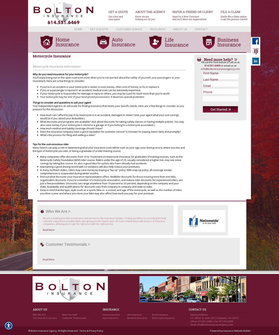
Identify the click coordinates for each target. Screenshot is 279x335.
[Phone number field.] (217, 92)
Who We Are (39, 314)
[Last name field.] (217, 79)
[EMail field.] (217, 86)
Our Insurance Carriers (45, 318)
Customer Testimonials (74, 318)
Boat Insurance (160, 314)
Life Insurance (134, 314)
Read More (48, 229)
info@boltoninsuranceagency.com (220, 69)
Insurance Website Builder (237, 330)
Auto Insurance (110, 318)
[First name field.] (217, 73)
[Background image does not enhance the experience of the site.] (139, 29)
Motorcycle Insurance (163, 318)
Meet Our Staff (69, 314)
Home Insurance (111, 314)
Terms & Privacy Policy (91, 330)
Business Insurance (137, 318)
